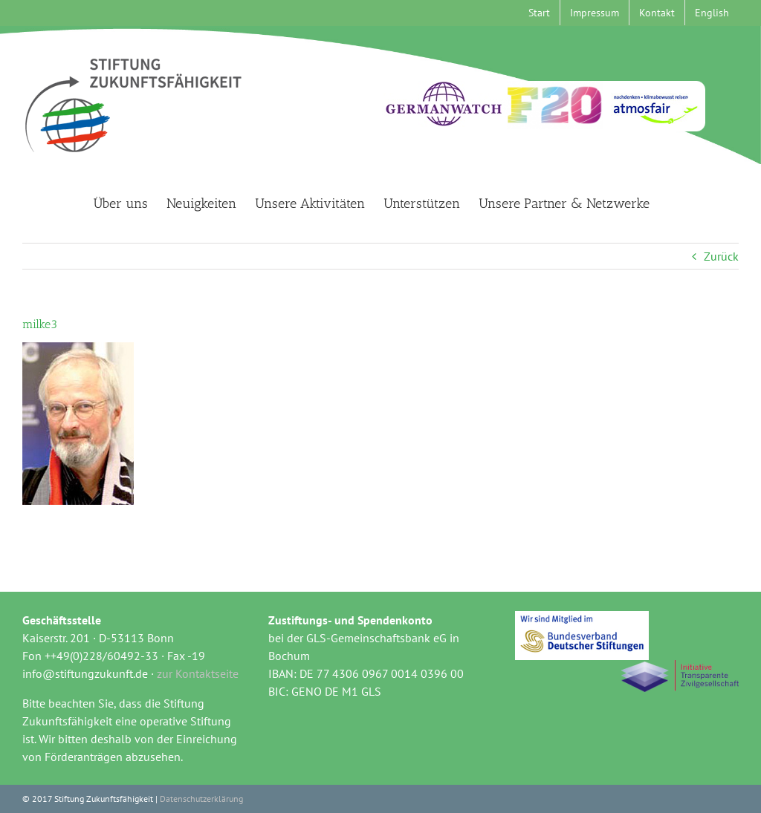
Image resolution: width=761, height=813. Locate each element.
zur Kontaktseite (198, 673)
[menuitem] (712, 12)
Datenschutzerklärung (201, 798)
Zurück (721, 256)
